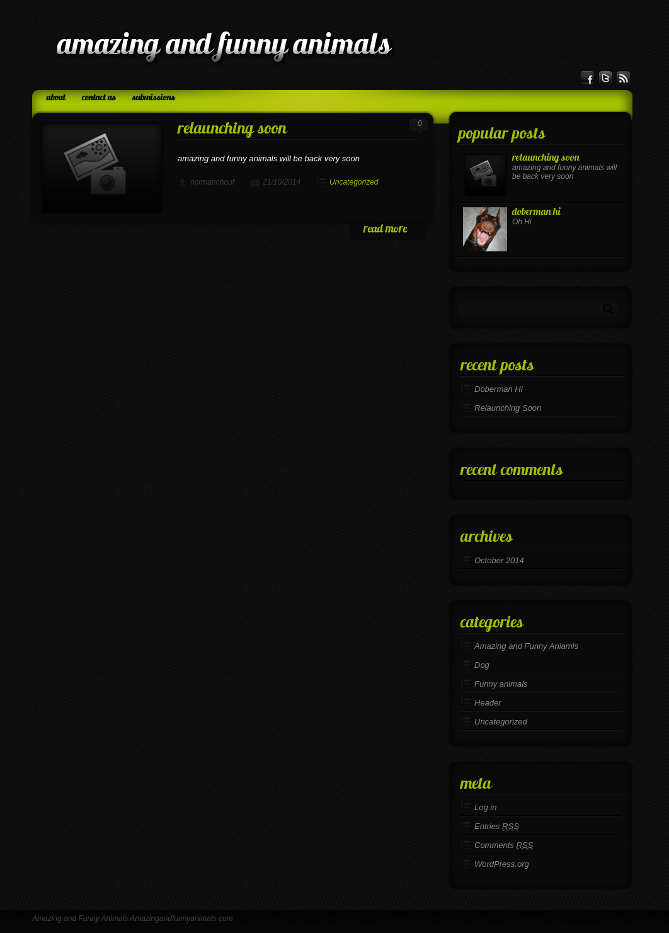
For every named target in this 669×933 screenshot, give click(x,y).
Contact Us (99, 98)
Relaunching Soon (232, 129)
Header (487, 702)
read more (385, 230)
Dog (481, 665)
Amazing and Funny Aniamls (526, 646)
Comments (503, 845)
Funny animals (501, 684)
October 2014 (499, 560)
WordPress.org (501, 864)
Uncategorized (353, 182)
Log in (485, 807)
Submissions (153, 98)
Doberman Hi (536, 212)
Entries (496, 826)
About (56, 98)
